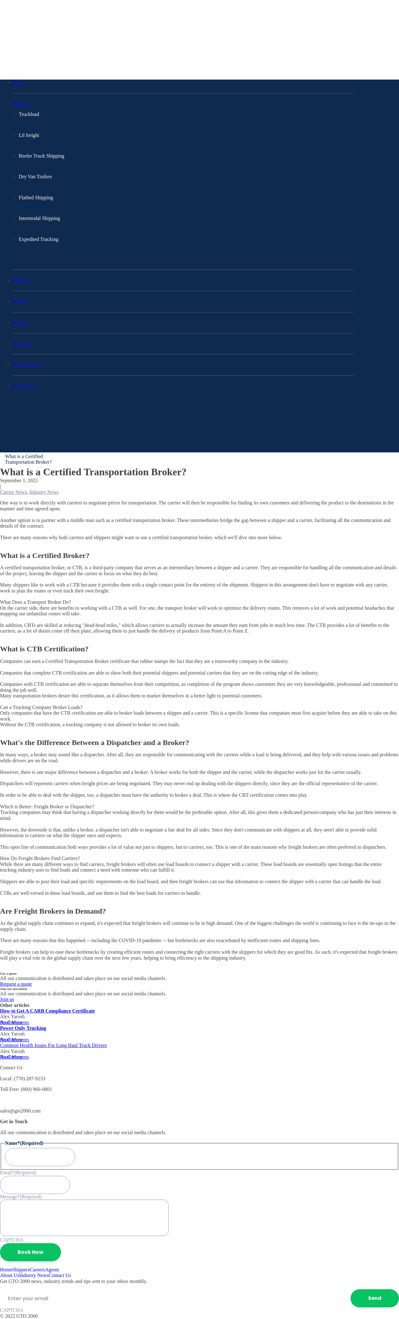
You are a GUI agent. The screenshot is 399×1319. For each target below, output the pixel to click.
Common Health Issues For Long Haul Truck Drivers (53, 1045)
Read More (11, 1022)
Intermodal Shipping (39, 218)
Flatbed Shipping (36, 197)
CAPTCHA (11, 1240)
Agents (20, 322)
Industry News (27, 364)
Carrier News (13, 492)
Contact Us (24, 385)
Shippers (21, 103)
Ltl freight (29, 135)
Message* (21, 1196)
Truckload (29, 114)
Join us (7, 999)
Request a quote (16, 984)
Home (19, 82)
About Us (22, 343)
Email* (18, 1172)
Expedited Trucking (38, 239)
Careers (20, 301)
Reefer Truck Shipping (41, 156)
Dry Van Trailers (35, 176)
